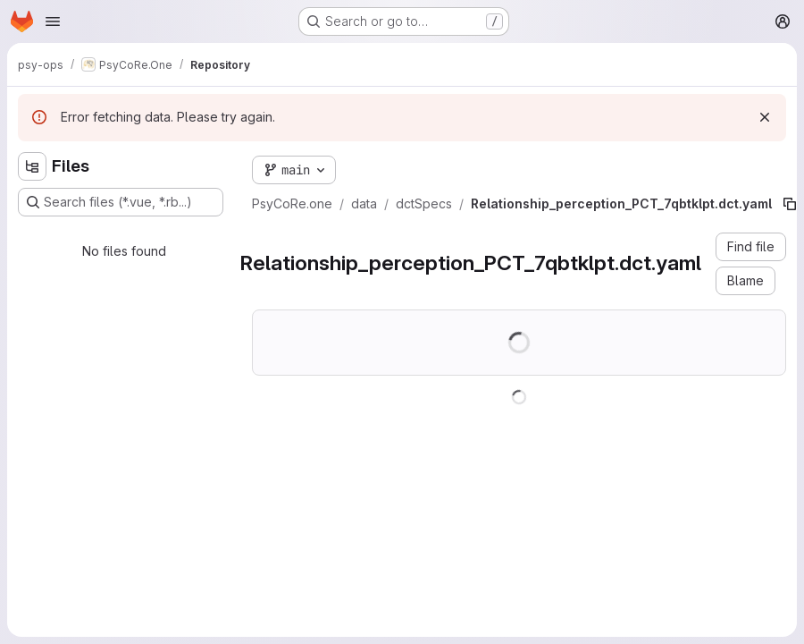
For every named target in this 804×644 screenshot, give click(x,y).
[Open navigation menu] (52, 21)
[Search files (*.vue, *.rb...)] (120, 202)
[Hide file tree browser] (32, 166)
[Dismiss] (764, 117)
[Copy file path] (789, 204)
